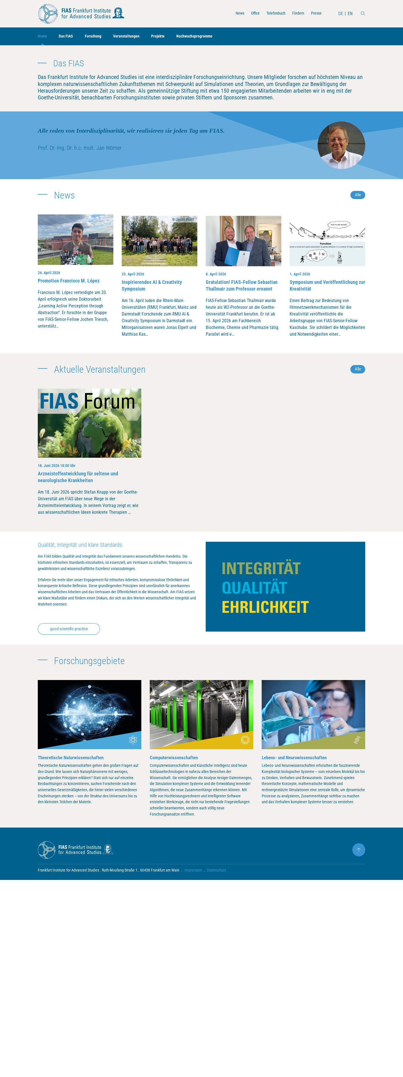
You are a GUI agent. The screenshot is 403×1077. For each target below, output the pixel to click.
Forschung (97, 36)
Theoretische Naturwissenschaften (73, 942)
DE (340, 13)
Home (43, 36)
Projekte (168, 36)
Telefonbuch (270, 13)
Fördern (295, 13)
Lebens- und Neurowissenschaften (297, 942)
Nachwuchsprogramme (208, 36)
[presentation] (58, 126)
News (231, 13)
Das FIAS (68, 36)
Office (247, 13)
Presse (315, 13)
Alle (357, 359)
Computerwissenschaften (175, 942)
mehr (226, 154)
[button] (189, 188)
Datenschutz (216, 1067)
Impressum (193, 1067)
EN (349, 13)
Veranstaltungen (134, 36)
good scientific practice (72, 813)
